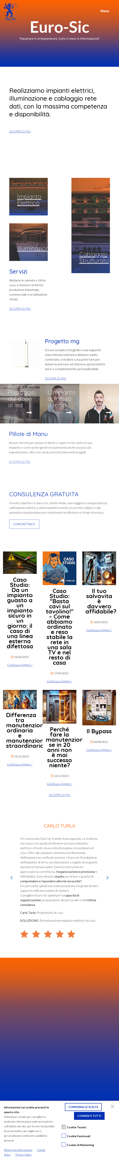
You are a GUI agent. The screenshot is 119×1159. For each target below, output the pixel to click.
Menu (104, 11)
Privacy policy (17, 1127)
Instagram (15, 1137)
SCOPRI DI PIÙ (20, 131)
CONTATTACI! (24, 524)
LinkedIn (14, 1146)
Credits (59, 1152)
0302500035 (90, 993)
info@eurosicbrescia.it (41, 993)
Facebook (15, 1132)
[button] (11, 877)
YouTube (14, 1142)
